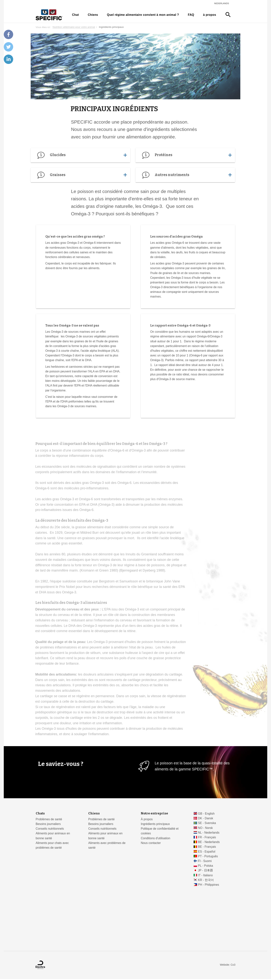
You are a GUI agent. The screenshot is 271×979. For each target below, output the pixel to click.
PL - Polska (205, 865)
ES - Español (206, 851)
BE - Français (207, 846)
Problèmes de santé (49, 819)
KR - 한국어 (206, 880)
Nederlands (221, 3)
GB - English (206, 813)
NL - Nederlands (208, 832)
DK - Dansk (205, 818)
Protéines (185, 155)
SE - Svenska (207, 823)
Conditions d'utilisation (155, 838)
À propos (147, 819)
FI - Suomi (205, 861)
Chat (75, 14)
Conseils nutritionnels (50, 828)
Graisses (80, 174)
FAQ (191, 14)
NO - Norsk (205, 827)
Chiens (93, 14)
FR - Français (207, 837)
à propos (209, 14)
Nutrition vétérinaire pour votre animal (74, 27)
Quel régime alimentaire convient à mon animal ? (143, 14)
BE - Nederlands (209, 842)
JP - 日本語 (205, 870)
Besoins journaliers (48, 824)
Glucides (80, 155)
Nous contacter (151, 843)
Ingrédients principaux (155, 824)
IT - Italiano (205, 875)
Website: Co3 (227, 964)
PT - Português (208, 856)
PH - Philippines (208, 884)
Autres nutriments (185, 174)
